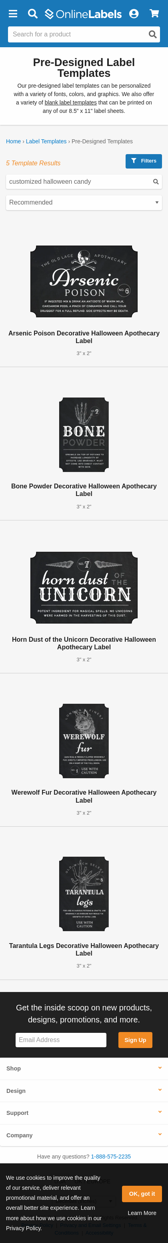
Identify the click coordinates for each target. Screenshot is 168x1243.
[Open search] (153, 34)
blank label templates (71, 102)
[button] (12, 14)
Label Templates (46, 141)
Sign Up (135, 1040)
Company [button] (19, 1135)
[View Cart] (154, 14)
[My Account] (134, 14)
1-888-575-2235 (111, 1156)
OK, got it (142, 1194)
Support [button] (17, 1113)
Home (13, 141)
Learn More (142, 1213)
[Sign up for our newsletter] (61, 1040)
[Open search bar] (32, 14)
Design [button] (16, 1091)
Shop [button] (13, 1068)
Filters (143, 161)
